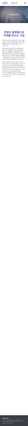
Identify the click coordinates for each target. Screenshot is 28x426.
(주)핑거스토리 (5, 3)
